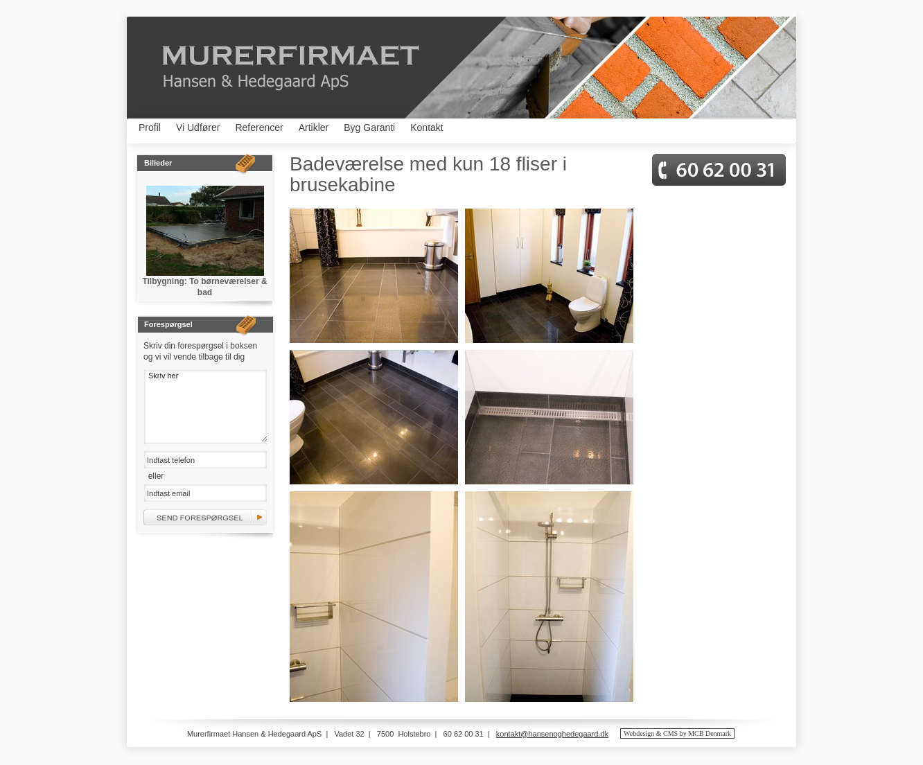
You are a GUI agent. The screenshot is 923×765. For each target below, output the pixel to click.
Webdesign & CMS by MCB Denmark (677, 733)
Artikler (314, 127)
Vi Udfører (198, 127)
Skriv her (205, 405)
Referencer (259, 127)
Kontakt (426, 127)
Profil (150, 127)
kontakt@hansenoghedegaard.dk (552, 734)
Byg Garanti (369, 127)
